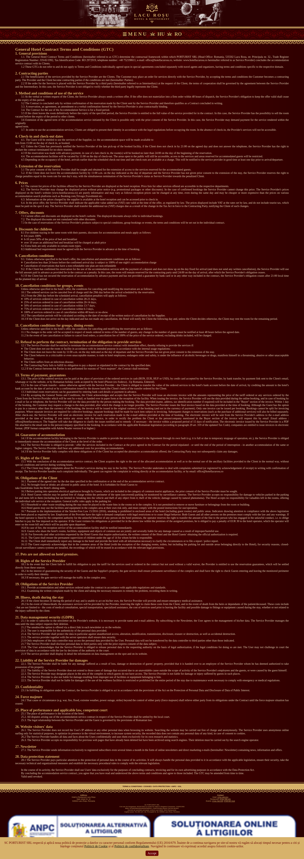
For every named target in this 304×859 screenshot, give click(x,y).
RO (178, 34)
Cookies (147, 786)
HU (161, 34)
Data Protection (161, 786)
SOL (180, 786)
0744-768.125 (225, 799)
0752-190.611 (223, 797)
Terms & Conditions (132, 786)
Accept (152, 853)
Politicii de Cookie (96, 846)
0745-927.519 (229, 801)
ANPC (173, 786)
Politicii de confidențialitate (131, 846)
